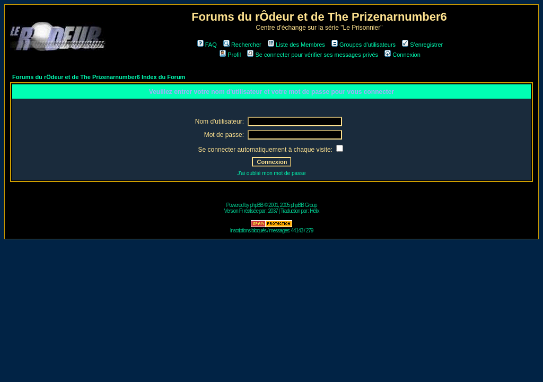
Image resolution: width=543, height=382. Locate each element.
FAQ (207, 44)
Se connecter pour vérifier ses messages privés (312, 54)
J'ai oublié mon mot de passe (271, 173)
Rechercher (242, 44)
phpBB (256, 205)
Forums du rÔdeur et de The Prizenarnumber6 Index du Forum (98, 77)
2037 (273, 211)
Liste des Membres (296, 44)
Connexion (402, 54)
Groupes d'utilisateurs (363, 44)
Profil (230, 54)
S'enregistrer (422, 44)
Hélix (314, 211)
